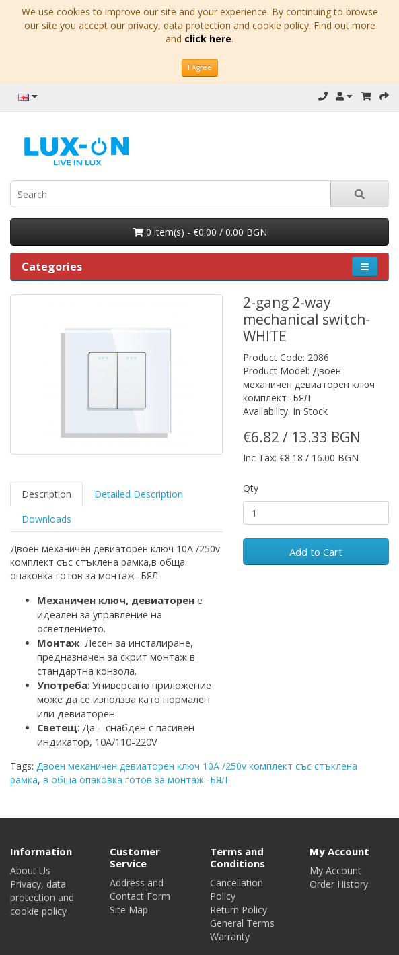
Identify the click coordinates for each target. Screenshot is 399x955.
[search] (170, 193)
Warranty (230, 936)
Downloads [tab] (46, 519)
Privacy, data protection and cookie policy (42, 897)
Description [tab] (46, 494)
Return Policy (238, 909)
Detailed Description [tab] (138, 494)
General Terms (242, 923)
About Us (30, 870)
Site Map (129, 909)
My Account (335, 870)
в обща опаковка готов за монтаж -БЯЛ (135, 779)
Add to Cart (315, 551)
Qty (250, 488)
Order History (339, 884)
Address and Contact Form (140, 889)
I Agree (200, 67)
